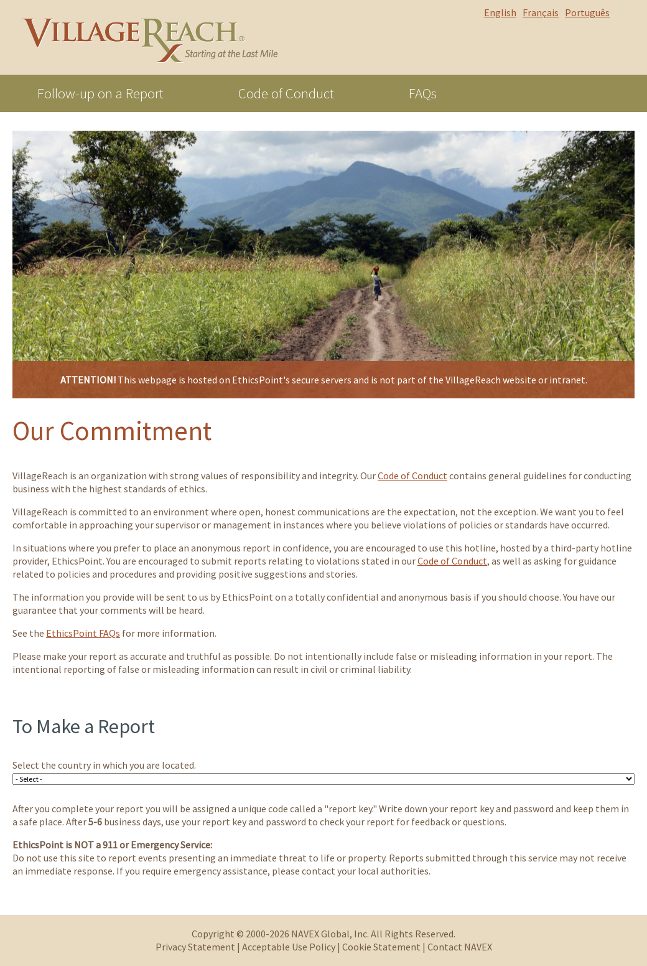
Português (587, 12)
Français (541, 12)
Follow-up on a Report (100, 93)
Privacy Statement (195, 946)
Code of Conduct (286, 93)
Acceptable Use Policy (288, 946)
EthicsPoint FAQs (83, 633)
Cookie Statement (381, 946)
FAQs (423, 93)
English (500, 12)
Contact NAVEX (459, 946)
